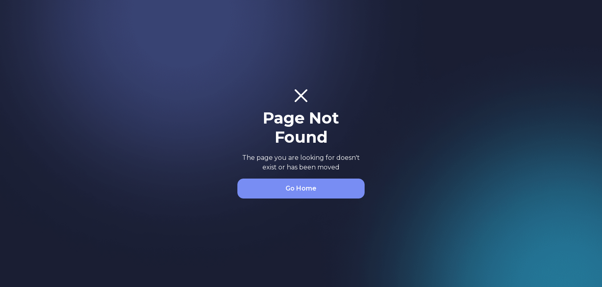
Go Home (301, 188)
